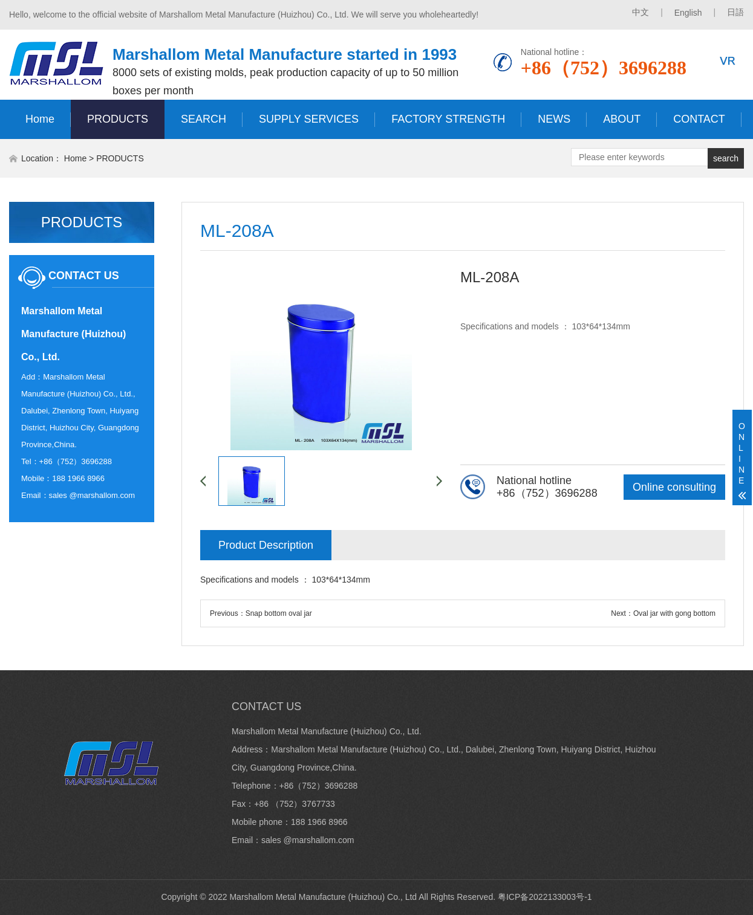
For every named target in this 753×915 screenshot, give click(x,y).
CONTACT (699, 119)
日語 (735, 12)
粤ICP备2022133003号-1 (545, 897)
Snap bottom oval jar (279, 613)
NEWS (554, 119)
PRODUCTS (117, 119)
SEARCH (203, 119)
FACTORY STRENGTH (448, 119)
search (725, 158)
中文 (640, 12)
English (688, 13)
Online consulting (674, 487)
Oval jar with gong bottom (674, 613)
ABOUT (622, 119)
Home (39, 119)
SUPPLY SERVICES (309, 119)
